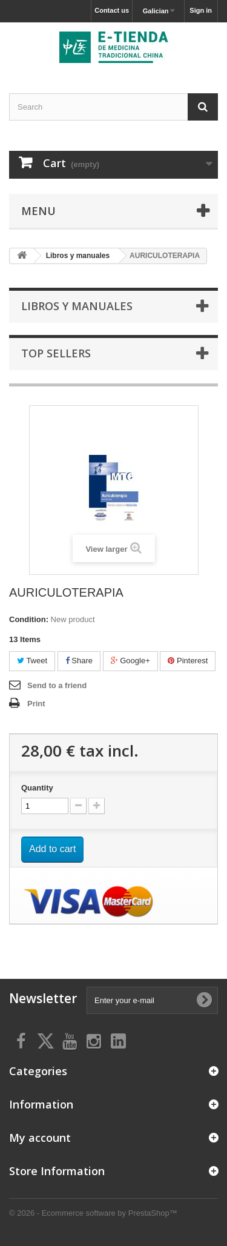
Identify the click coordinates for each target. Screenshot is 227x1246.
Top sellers (56, 353)
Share (79, 660)
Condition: (28, 619)
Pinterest (188, 660)
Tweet (32, 660)
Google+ (130, 660)
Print (36, 703)
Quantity (37, 787)
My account (40, 1137)
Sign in (200, 10)
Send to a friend (57, 685)
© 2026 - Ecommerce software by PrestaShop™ (93, 1213)
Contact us (111, 10)
